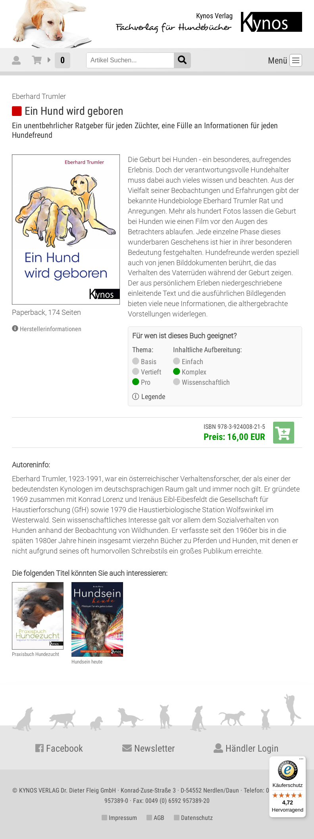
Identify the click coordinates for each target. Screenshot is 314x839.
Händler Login (246, 748)
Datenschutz (193, 818)
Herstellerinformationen (50, 329)
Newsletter (148, 748)
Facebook (59, 748)
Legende (153, 396)
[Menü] (301, 761)
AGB (155, 818)
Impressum (119, 818)
